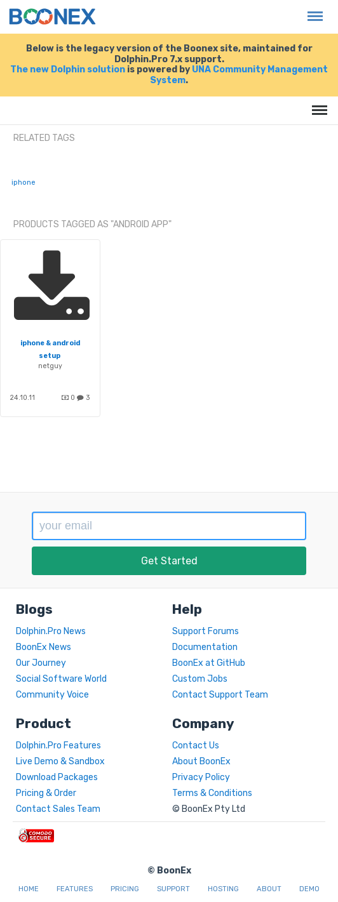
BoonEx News (43, 647)
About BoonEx (201, 761)
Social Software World (61, 678)
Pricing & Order (46, 793)
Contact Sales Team (58, 809)
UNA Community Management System (239, 75)
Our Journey (41, 663)
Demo (309, 889)
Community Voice (52, 694)
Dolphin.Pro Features (58, 745)
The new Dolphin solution (67, 69)
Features (75, 889)
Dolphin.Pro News (51, 631)
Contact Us (195, 745)
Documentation (205, 647)
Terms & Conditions (212, 793)
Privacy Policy (201, 777)
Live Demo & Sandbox (60, 761)
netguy (50, 366)
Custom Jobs (199, 678)
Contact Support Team (220, 694)
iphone (23, 182)
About (269, 889)
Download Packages (57, 777)
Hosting (223, 889)
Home (28, 889)
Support (173, 889)
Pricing (125, 889)
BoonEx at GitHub (208, 663)
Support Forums (205, 631)
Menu (312, 10)
